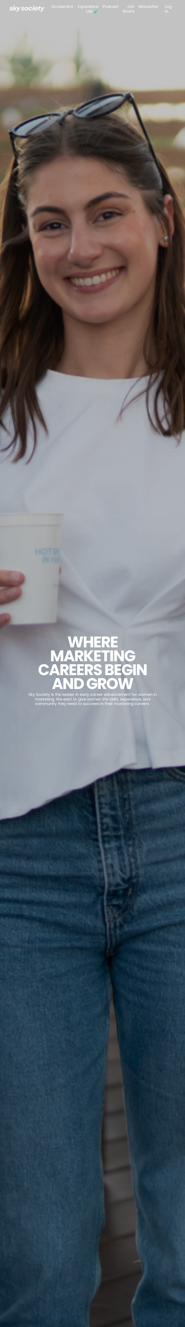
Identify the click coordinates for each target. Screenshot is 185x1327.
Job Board (128, 8)
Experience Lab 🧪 (88, 8)
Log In (168, 9)
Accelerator (62, 6)
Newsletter (148, 6)
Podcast (110, 6)
